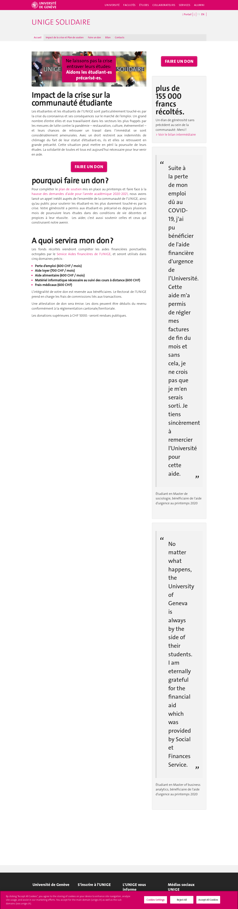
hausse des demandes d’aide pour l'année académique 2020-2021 (80, 194)
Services (184, 5)
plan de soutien (70, 189)
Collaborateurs (163, 5)
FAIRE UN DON (89, 166)
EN (202, 14)
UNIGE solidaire (61, 22)
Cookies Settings (156, 900)
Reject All (182, 900)
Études (144, 5)
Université (112, 5)
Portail (187, 14)
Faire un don (94, 37)
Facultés (129, 5)
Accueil (37, 37)
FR (198, 14)
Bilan (107, 37)
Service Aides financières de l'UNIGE (84, 254)
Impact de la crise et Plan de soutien (64, 37)
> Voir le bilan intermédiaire (176, 134)
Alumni (199, 5)
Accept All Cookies (208, 900)
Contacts (119, 37)
